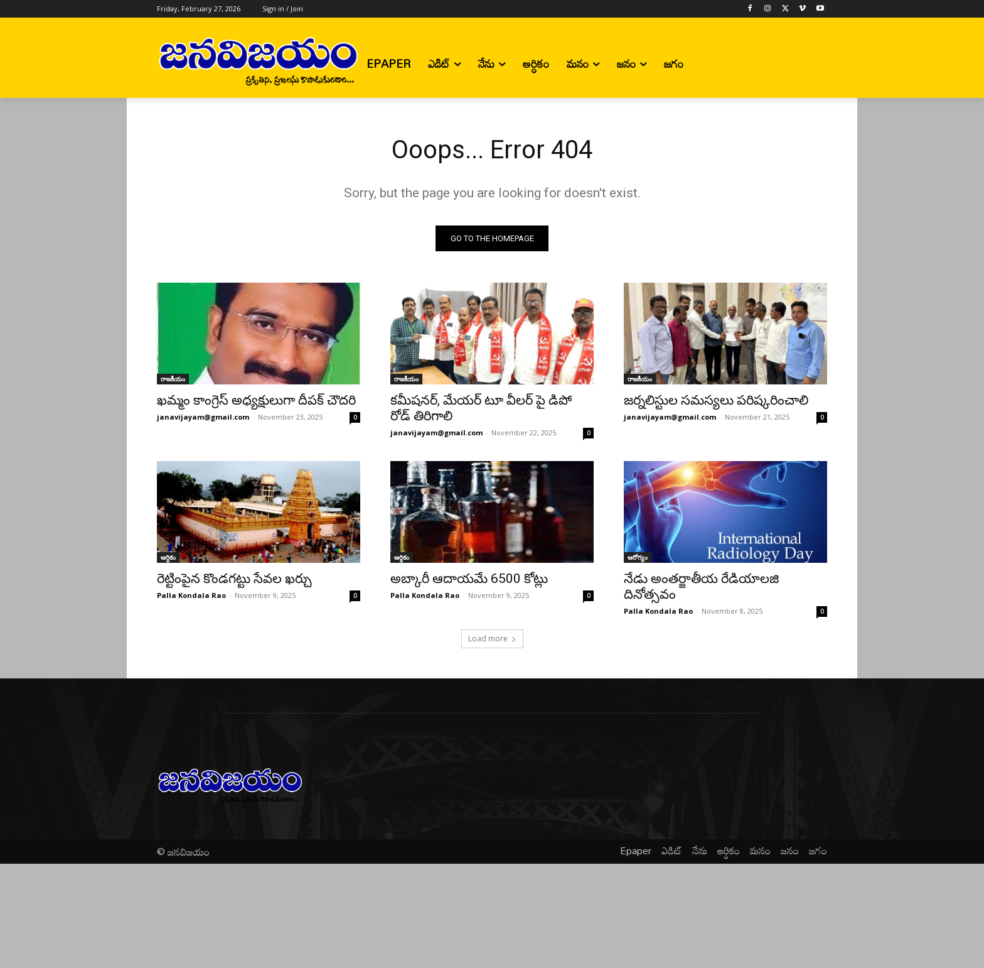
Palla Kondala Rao (191, 595)
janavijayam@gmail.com (203, 416)
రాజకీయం (173, 378)
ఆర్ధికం (168, 557)
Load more (492, 638)
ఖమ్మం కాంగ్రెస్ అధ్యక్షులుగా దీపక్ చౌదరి (256, 400)
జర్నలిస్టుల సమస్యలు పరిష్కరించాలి (716, 400)
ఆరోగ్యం (638, 557)
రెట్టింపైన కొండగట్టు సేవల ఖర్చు (234, 578)
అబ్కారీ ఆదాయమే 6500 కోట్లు (469, 578)
